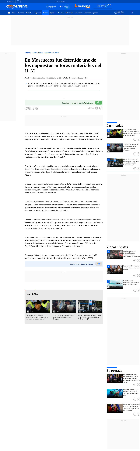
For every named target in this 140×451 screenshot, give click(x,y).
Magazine (20, 13)
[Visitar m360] (118, 14)
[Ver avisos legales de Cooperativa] (115, 14)
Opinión (52, 13)
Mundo (45, 13)
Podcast (60, 13)
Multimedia (69, 13)
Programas (79, 13)
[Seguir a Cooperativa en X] (18, 1)
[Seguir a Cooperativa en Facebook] (15, 1)
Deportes (29, 13)
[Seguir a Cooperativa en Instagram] (21, 1)
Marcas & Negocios (91, 13)
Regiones (38, 13)
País (13, 13)
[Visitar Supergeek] (122, 14)
